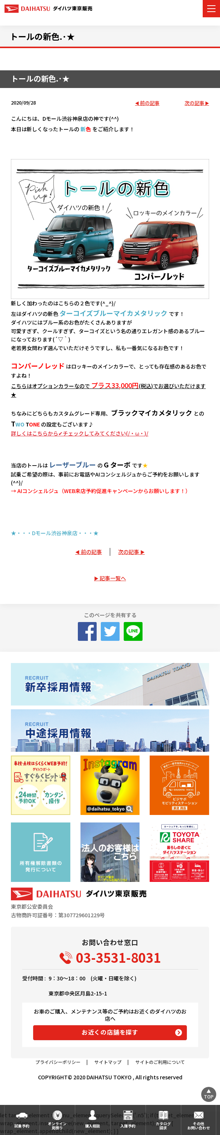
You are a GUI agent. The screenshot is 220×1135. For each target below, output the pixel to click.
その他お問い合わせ (198, 1125)
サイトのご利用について (160, 1062)
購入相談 (92, 1126)
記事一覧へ (113, 578)
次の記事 (194, 103)
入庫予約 (127, 1126)
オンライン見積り (57, 1125)
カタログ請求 (163, 1125)
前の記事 (149, 103)
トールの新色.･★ (42, 36)
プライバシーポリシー (57, 1062)
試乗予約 (21, 1126)
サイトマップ (107, 1062)
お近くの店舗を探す (110, 1031)
